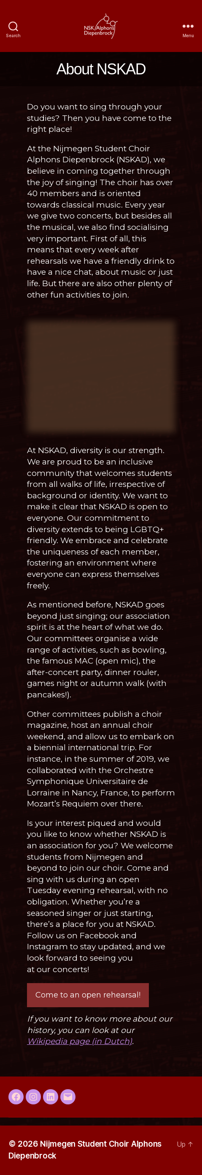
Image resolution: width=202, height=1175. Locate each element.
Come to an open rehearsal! (87, 995)
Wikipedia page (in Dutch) (79, 1041)
